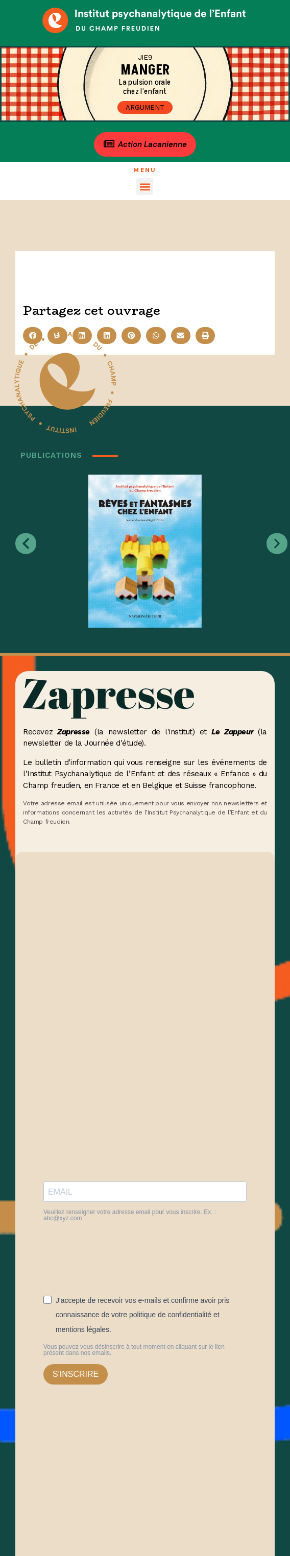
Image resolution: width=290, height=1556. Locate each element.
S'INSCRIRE (76, 1374)
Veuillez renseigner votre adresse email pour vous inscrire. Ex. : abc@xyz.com (129, 1215)
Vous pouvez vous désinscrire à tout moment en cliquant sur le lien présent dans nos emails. (134, 1350)
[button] (144, 186)
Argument (145, 107)
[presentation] (121, 1254)
